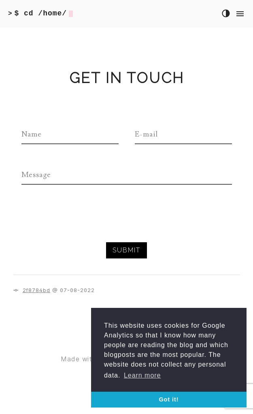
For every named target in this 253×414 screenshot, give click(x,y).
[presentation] (83, 226)
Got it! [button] (169, 399)
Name (31, 134)
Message (36, 174)
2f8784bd (37, 290)
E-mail (146, 134)
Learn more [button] (142, 375)
